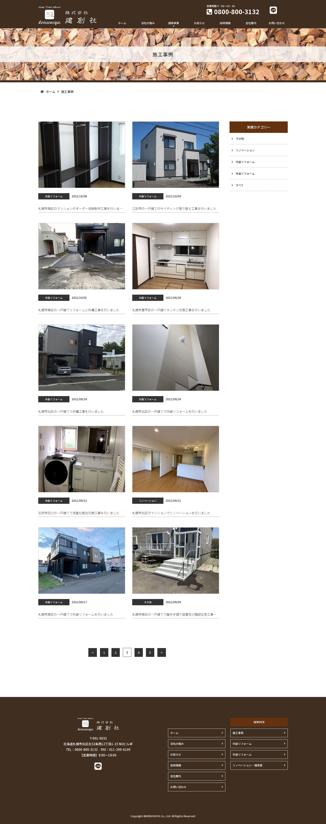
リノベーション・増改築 (247, 765)
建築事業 (173, 23)
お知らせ (199, 23)
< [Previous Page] (93, 652)
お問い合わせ (277, 23)
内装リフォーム (245, 162)
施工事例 (238, 733)
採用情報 (225, 23)
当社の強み (148, 23)
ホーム (122, 23)
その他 (240, 139)
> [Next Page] (162, 652)
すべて (239, 185)
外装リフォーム (245, 173)
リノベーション (245, 150)
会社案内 (251, 23)
